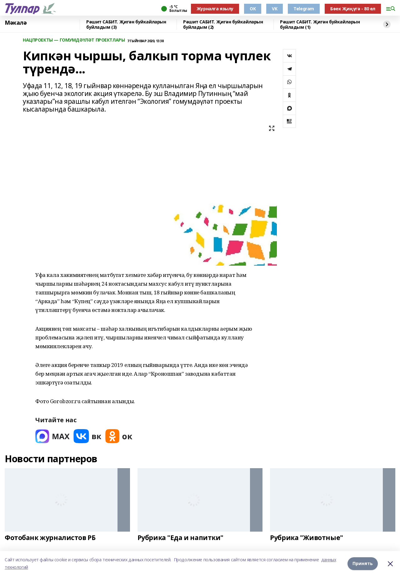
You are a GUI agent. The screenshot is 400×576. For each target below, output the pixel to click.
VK (274, 9)
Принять (362, 563)
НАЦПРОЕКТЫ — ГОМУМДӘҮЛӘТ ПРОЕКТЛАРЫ (74, 40)
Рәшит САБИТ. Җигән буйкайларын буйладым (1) (320, 24)
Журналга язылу (215, 9)
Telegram (303, 9)
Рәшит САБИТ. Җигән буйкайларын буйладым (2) (223, 24)
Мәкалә (16, 22)
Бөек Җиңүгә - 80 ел (352, 9)
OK (253, 9)
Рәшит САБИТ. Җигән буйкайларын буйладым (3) (126, 24)
